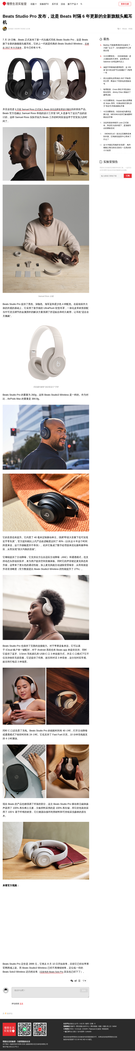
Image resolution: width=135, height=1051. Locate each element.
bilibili (114, 1027)
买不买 (55, 4)
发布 (84, 990)
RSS (71, 1029)
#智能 (130, 29)
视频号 (72, 1027)
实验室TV (44, 4)
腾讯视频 (94, 1027)
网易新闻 (105, 1029)
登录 (21, 1004)
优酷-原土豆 (107, 1027)
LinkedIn (88, 1032)
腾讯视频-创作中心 (82, 1027)
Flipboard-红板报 (95, 1029)
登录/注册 (125, 4)
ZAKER (85, 1029)
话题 (32, 4)
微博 (87, 1024)
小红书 (81, 1024)
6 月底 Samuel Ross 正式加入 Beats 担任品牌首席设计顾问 (46, 109)
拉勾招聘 (81, 1032)
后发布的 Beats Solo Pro (53, 971)
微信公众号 (74, 1024)
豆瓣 (91, 1024)
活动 (63, 4)
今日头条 (78, 1029)
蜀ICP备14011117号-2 (10, 1047)
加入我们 (73, 1032)
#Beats (124, 29)
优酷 (100, 1027)
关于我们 (6, 1044)
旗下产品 (72, 4)
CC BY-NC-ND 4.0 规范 (83, 1040)
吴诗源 (10, 29)
